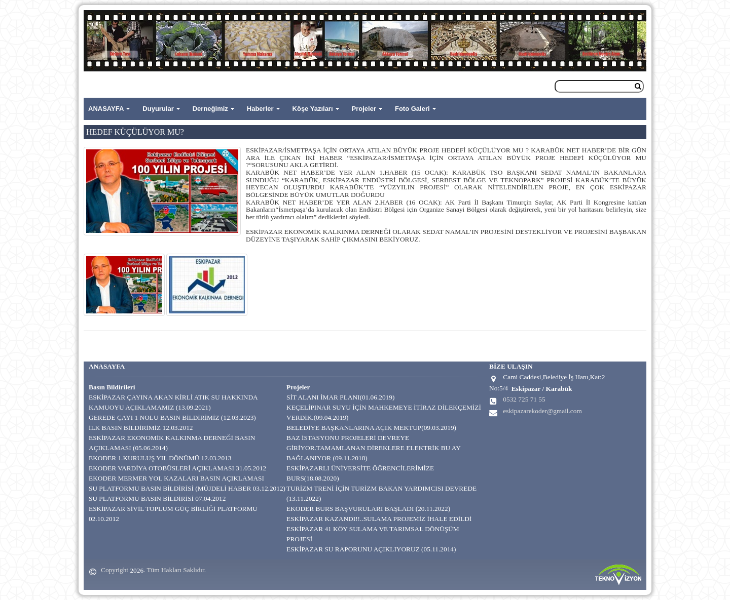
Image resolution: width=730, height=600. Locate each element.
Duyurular (157, 108)
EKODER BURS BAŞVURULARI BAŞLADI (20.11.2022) (368, 508)
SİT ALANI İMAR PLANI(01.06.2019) (340, 397)
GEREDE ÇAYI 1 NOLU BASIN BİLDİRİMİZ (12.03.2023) (172, 417)
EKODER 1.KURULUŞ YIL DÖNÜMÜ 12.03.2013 (160, 458)
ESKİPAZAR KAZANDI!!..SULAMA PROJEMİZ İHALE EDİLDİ (378, 519)
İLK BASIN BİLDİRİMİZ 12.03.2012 (141, 427)
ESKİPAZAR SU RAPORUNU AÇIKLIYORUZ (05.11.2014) (371, 549)
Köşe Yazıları (313, 108)
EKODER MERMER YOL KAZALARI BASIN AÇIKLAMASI (176, 478)
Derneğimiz (210, 108)
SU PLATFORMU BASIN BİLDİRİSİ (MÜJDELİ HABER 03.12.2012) (187, 488)
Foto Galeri (412, 108)
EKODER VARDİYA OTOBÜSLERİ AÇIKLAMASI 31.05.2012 (177, 468)
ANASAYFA (106, 108)
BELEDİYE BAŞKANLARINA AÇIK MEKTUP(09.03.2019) (371, 427)
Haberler (260, 108)
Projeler (364, 108)
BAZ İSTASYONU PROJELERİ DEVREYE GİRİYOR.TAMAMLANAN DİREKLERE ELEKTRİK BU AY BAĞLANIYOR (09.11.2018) (373, 448)
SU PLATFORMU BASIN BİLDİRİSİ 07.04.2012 (157, 498)
